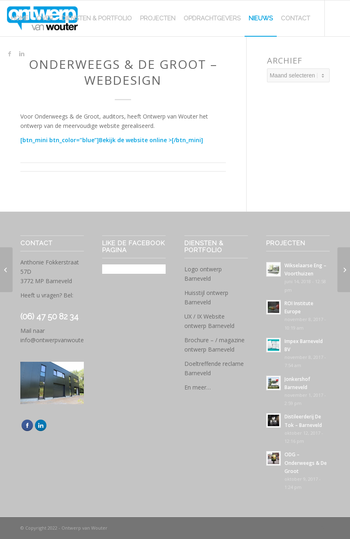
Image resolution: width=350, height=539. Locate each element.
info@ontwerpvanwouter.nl (56, 340)
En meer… (197, 387)
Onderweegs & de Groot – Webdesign (123, 72)
